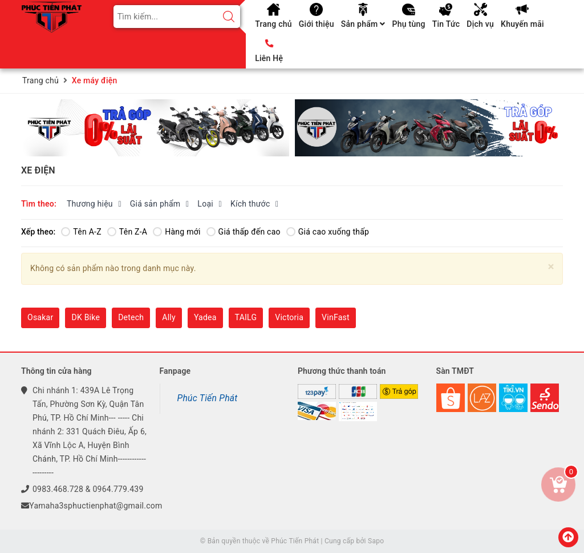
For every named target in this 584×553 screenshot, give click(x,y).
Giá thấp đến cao (243, 231)
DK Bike (85, 317)
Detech (131, 317)
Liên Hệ (269, 58)
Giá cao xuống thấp (327, 231)
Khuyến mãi (522, 24)
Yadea (205, 317)
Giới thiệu (316, 24)
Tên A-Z (81, 231)
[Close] (551, 267)
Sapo (376, 541)
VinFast (336, 317)
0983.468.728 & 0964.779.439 (88, 489)
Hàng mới (176, 231)
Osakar (40, 317)
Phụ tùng (408, 24)
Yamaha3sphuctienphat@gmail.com (95, 505)
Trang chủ (273, 24)
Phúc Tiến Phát (207, 398)
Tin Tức (446, 24)
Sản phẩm (363, 24)
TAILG (246, 317)
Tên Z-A (127, 231)
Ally (169, 317)
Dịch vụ (480, 24)
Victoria (289, 317)
